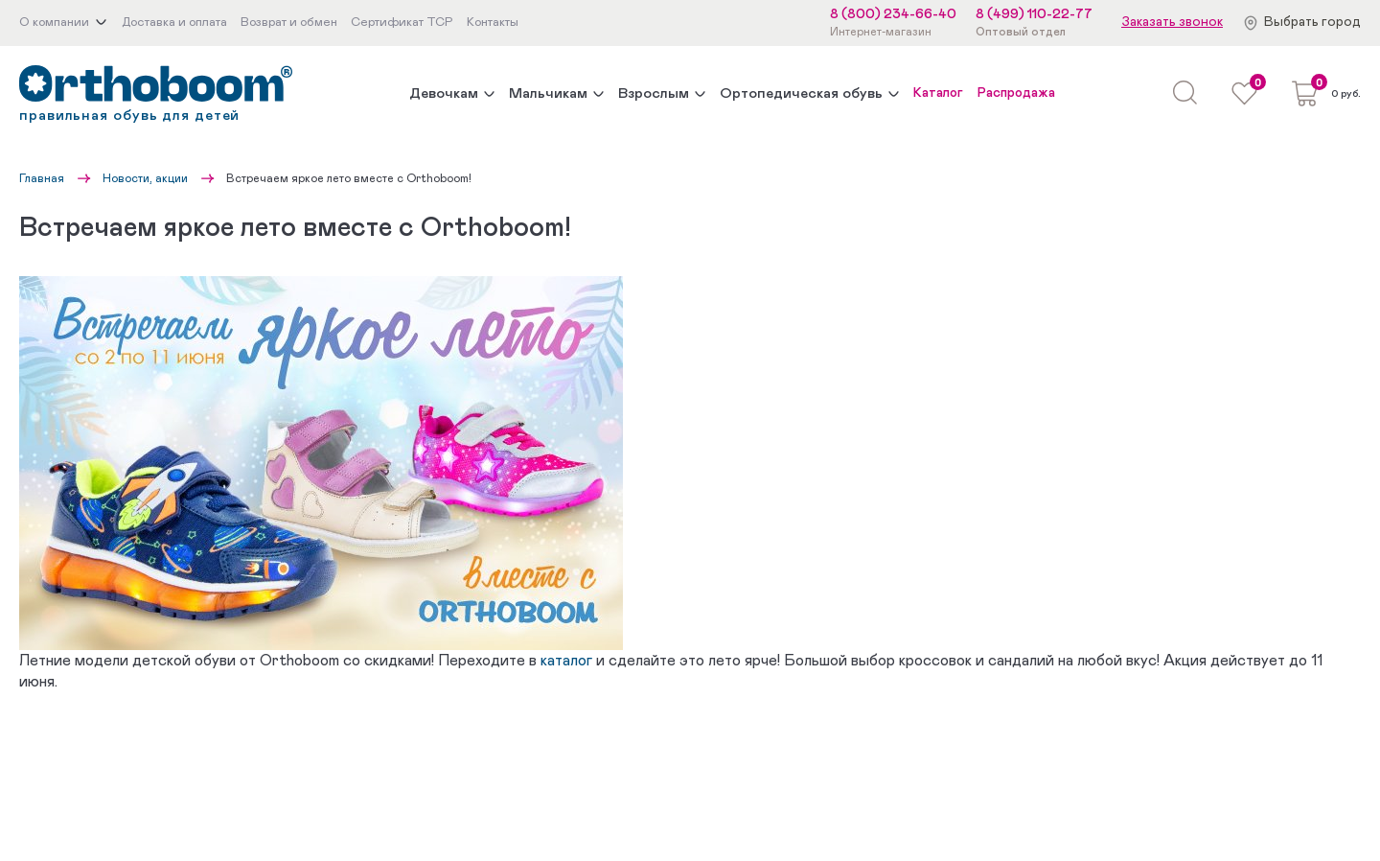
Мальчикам (548, 93)
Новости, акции (145, 178)
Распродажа (1016, 93)
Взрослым (653, 93)
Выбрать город (1312, 22)
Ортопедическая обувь (801, 93)
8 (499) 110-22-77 (1034, 14)
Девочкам (443, 93)
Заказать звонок (1172, 22)
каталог (566, 660)
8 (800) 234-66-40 (893, 14)
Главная (41, 178)
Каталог (938, 93)
